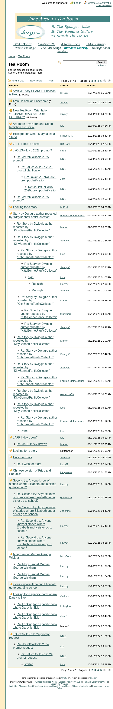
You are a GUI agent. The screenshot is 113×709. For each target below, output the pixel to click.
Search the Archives (59, 684)
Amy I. (64, 102)
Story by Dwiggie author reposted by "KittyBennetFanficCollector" (32, 215)
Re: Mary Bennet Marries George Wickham (31, 566)
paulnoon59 (67, 394)
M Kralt (64, 207)
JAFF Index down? (25, 437)
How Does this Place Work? (45, 682)
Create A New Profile (99, 3)
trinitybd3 (65, 314)
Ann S (63, 616)
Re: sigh (37, 283)
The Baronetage (51, 47)
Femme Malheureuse (72, 215)
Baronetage (97, 686)
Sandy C (65, 240)
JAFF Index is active (26, 143)
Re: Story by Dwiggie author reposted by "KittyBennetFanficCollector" (39, 267)
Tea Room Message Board (45, 686)
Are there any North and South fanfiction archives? (31, 125)
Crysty (64, 114)
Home (11, 56)
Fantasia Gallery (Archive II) (95, 682)
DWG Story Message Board (21, 686)
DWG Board (22, 44)
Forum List (17, 80)
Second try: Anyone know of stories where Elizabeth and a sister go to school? (32, 484)
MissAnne (66, 556)
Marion (64, 227)
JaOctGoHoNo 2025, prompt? (32, 150)
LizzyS (64, 464)
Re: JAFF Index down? (32, 444)
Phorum (93, 678)
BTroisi (64, 92)
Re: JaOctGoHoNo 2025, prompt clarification (35, 168)
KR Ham (65, 144)
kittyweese (66, 472)
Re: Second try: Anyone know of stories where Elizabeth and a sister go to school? (34, 497)
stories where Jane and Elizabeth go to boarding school (32, 586)
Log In (77, 3)
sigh (31, 277)
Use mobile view (103, 5)
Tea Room (24, 56)
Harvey (64, 284)
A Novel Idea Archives (81, 686)
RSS (51, 80)
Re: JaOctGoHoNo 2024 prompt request (31, 646)
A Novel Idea (70, 44)
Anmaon (65, 457)
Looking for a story (25, 207)
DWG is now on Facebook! (30, 101)
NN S (63, 150)
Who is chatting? (25, 47)
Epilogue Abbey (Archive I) (70, 682)
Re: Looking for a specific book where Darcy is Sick (35, 606)
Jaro (62, 178)
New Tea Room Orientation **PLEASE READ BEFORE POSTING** (28, 114)
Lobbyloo (65, 606)
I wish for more (22, 457)
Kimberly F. (66, 135)
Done (24, 430)
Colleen (64, 596)
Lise (62, 254)
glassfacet (66, 497)
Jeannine (65, 510)
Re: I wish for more (29, 463)
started (28, 664)
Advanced (102, 65)
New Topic (36, 80)
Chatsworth (46, 44)
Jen (62, 646)
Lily (62, 125)
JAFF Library (96, 44)
